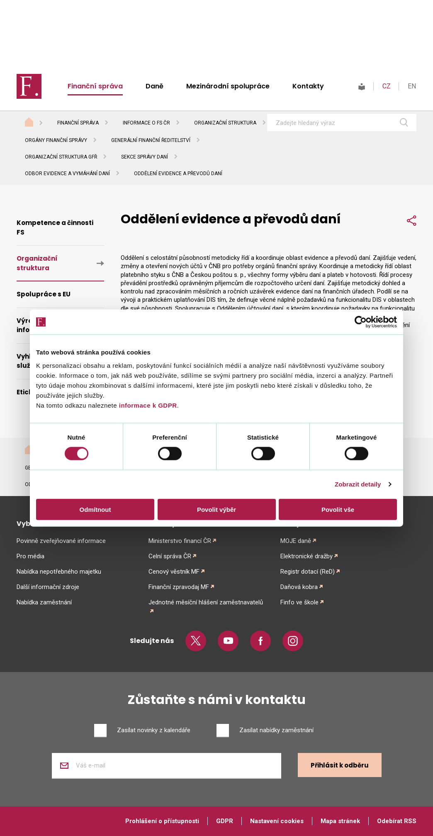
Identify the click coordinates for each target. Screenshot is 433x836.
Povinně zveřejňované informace (61, 541)
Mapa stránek (340, 821)
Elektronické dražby (306, 556)
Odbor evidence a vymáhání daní (67, 173)
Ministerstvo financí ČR (179, 541)
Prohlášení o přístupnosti (162, 821)
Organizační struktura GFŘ (61, 157)
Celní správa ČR (169, 556)
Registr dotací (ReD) (307, 571)
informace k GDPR (147, 404)
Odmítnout (95, 509)
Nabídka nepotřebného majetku (59, 571)
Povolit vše (337, 509)
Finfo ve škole (299, 602)
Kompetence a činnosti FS (55, 227)
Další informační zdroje (48, 587)
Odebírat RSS (396, 821)
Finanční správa (95, 86)
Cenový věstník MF (173, 571)
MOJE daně (295, 541)
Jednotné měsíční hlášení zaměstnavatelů (205, 602)
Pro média (30, 556)
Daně (154, 86)
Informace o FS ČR (146, 123)
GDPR (224, 821)
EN (412, 86)
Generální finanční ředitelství (150, 140)
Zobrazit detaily (358, 484)
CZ (386, 86)
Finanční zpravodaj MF (178, 587)
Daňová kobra (299, 587)
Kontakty (308, 86)
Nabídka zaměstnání (44, 602)
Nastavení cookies (277, 821)
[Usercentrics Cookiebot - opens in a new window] (360, 322)
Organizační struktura (225, 123)
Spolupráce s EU (44, 294)
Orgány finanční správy (56, 140)
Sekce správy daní (144, 157)
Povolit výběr (216, 509)
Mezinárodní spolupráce (228, 86)
